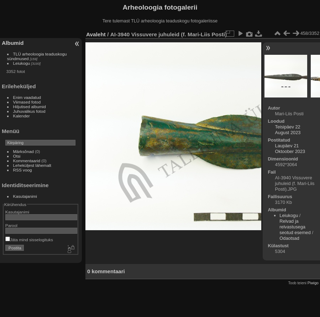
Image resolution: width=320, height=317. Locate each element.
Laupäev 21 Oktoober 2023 (290, 148)
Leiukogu (21, 63)
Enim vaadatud (27, 97)
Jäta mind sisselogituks (29, 239)
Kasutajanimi (25, 196)
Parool (11, 225)
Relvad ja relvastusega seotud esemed (295, 226)
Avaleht (96, 34)
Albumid (12, 43)
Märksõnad (23, 151)
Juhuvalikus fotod (29, 111)
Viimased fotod (27, 102)
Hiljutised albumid (29, 106)
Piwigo (313, 283)
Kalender (21, 115)
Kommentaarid (27, 160)
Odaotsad (289, 238)
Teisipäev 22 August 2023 (288, 129)
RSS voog (22, 170)
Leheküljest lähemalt (32, 165)
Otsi (17, 156)
